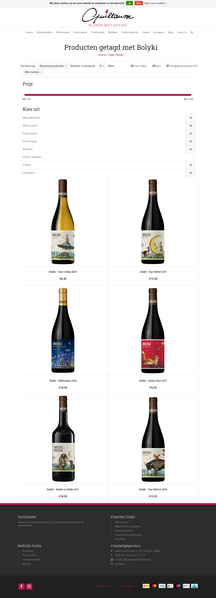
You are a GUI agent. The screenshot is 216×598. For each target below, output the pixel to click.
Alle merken (33, 72)
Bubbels (113, 32)
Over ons (182, 32)
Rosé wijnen (98, 32)
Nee (139, 3)
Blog (170, 32)
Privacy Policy (29, 555)
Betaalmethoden (124, 530)
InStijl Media (102, 586)
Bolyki (119, 54)
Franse (145, 32)
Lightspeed (127, 586)
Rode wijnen (80, 32)
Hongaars (158, 32)
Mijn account (122, 522)
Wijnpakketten (45, 32)
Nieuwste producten (53, 65)
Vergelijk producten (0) (182, 65)
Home (29, 32)
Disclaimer (28, 551)
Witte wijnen (63, 32)
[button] (192, 32)
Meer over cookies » (156, 3)
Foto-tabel (139, 65)
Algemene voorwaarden (127, 526)
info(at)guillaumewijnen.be (137, 559)
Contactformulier (31, 559)
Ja (129, 3)
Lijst (157, 65)
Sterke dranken (129, 32)
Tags (111, 54)
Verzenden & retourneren (128, 535)
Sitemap (26, 564)
